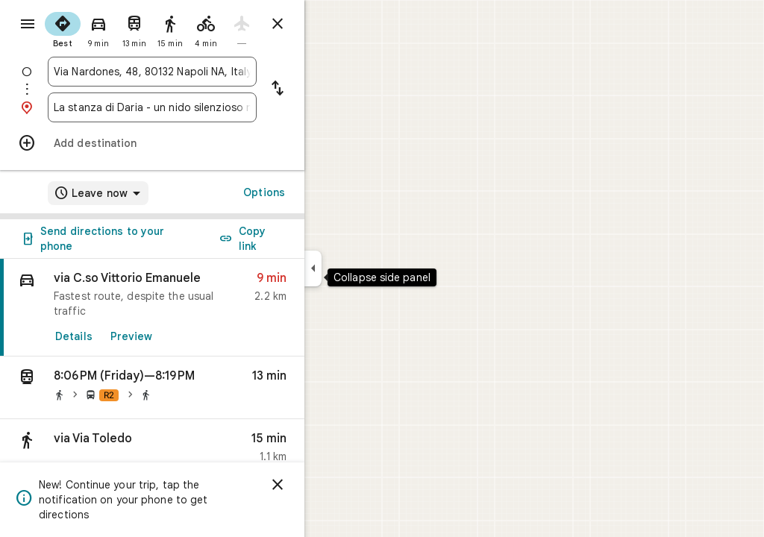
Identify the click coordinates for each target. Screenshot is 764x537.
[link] (206, 308)
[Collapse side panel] (366, 268)
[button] (206, 388)
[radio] (116, 28)
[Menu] (27, 25)
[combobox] (205, 72)
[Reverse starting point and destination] (331, 89)
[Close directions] (331, 24)
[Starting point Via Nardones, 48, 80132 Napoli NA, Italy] (205, 72)
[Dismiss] (331, 485)
